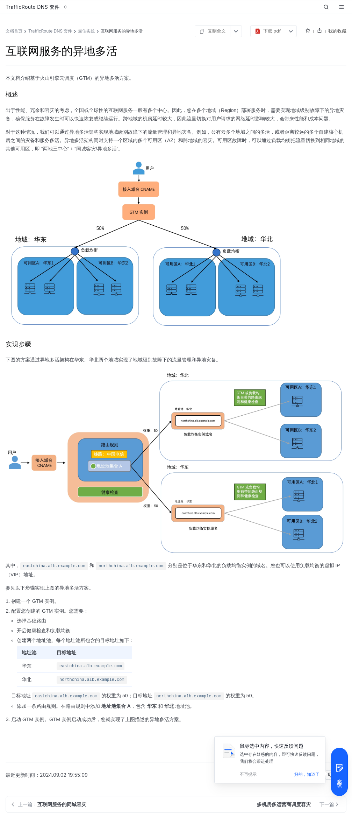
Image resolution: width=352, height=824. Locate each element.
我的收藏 (337, 31)
